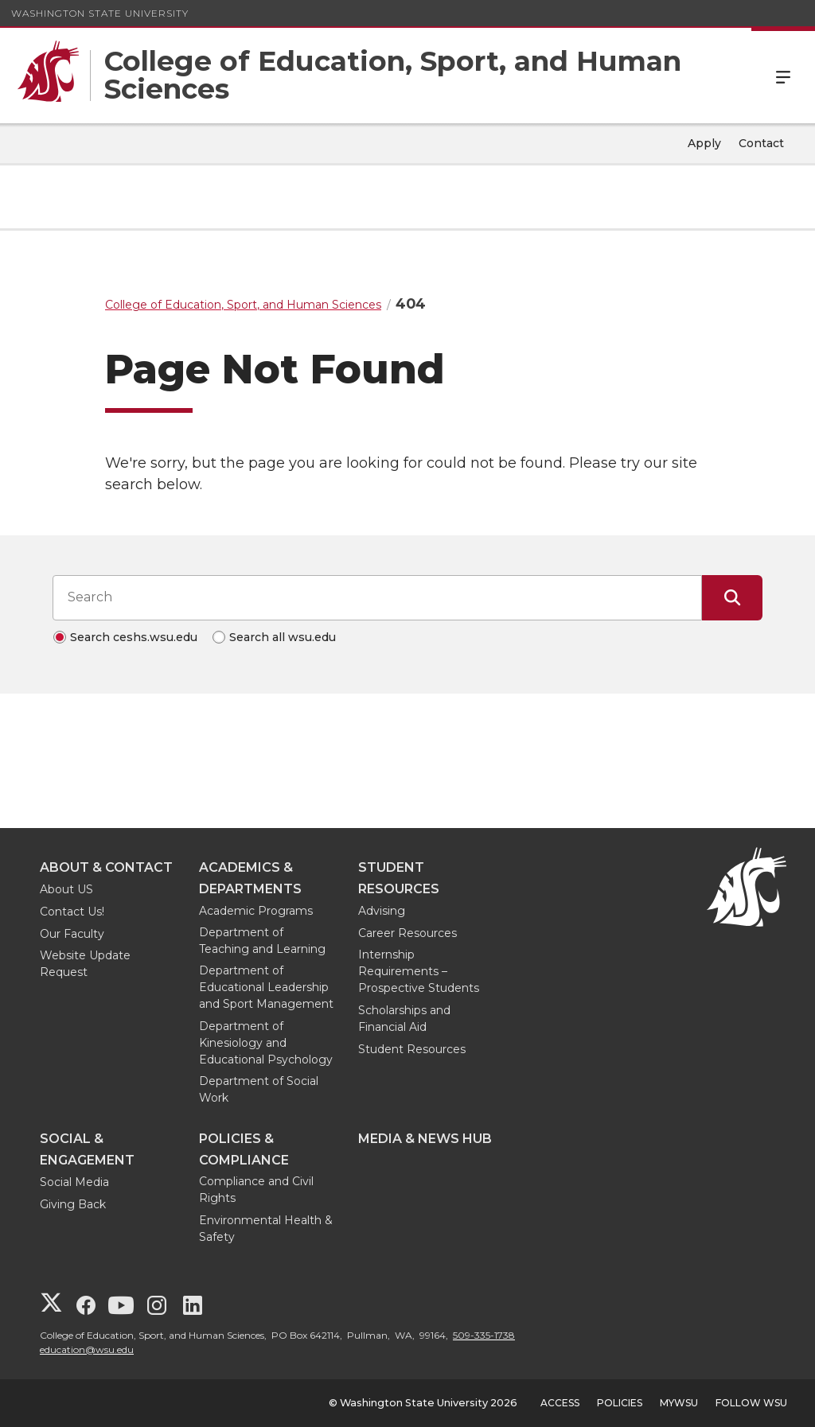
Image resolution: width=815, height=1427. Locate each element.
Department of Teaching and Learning (262, 940)
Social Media (74, 1182)
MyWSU (679, 1403)
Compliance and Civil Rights (256, 1189)
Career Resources (407, 933)
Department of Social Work (258, 1089)
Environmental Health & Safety (266, 1228)
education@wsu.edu (87, 1349)
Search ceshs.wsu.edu (133, 637)
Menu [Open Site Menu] (783, 75)
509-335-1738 (484, 1335)
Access (559, 1403)
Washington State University (100, 13)
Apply (704, 143)
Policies (619, 1403)
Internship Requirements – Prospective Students (418, 971)
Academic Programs (256, 911)
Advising (381, 911)
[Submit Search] (732, 597)
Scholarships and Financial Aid (404, 1018)
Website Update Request (85, 963)
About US (66, 889)
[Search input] (377, 597)
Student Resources (412, 1049)
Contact (761, 143)
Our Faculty (72, 934)
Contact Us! (72, 911)
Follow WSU (751, 1403)
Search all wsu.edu (282, 637)
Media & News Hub (425, 1138)
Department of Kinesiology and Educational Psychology (266, 1043)
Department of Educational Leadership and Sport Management (266, 987)
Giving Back (73, 1204)
